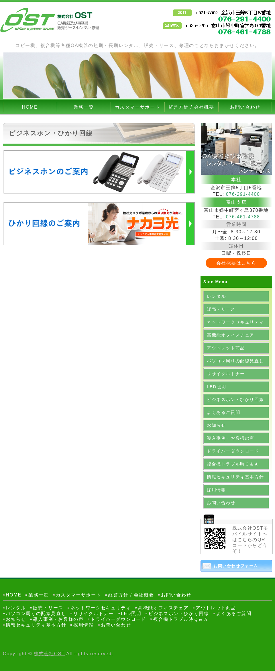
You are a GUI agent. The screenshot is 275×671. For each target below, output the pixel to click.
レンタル (216, 296)
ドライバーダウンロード (233, 451)
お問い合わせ (245, 107)
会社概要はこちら (236, 263)
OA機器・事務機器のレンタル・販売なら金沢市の (50, 20)
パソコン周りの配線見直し (235, 360)
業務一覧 (84, 107)
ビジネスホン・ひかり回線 (235, 399)
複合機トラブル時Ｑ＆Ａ (233, 463)
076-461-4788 (243, 216)
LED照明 (216, 386)
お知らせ (216, 425)
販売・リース (221, 309)
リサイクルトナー (226, 373)
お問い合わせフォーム (235, 566)
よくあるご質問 (223, 412)
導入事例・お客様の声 (230, 438)
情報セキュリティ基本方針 (235, 476)
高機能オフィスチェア (230, 334)
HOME (30, 107)
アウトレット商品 (226, 347)
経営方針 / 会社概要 (191, 107)
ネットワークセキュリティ (235, 322)
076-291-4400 (243, 194)
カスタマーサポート (137, 107)
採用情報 (216, 489)
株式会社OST (49, 653)
